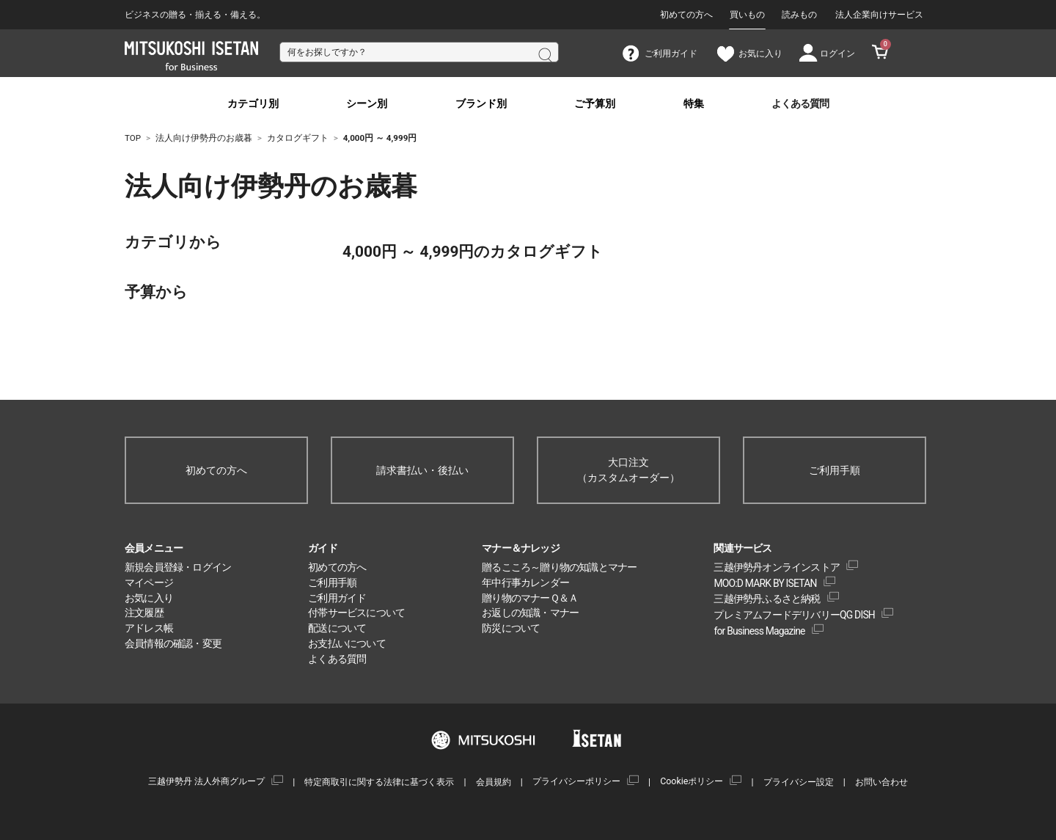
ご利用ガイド (337, 598)
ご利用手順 (834, 470)
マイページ (149, 582)
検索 (544, 53)
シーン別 (366, 104)
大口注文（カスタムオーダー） (628, 469)
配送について (337, 628)
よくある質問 (800, 104)
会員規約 (493, 781)
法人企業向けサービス (879, 15)
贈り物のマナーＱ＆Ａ (530, 598)
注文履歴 (144, 612)
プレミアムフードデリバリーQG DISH (794, 615)
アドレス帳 (149, 628)
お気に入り (149, 598)
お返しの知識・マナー (530, 612)
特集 (693, 104)
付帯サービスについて (356, 612)
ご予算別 (594, 104)
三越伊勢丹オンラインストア (777, 567)
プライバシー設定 (798, 781)
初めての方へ (686, 15)
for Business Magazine (759, 631)
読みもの (799, 15)
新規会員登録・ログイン (178, 567)
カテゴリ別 (253, 104)
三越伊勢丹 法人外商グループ (206, 780)
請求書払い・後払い (422, 470)
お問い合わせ (881, 781)
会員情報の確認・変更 (173, 643)
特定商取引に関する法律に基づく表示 (379, 781)
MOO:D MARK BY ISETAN (765, 583)
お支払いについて (347, 643)
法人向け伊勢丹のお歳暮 (205, 186)
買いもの (747, 15)
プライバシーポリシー (576, 780)
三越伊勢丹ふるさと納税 (767, 599)
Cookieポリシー (691, 780)
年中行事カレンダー (525, 582)
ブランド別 (481, 104)
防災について (511, 628)
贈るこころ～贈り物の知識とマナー (559, 567)
